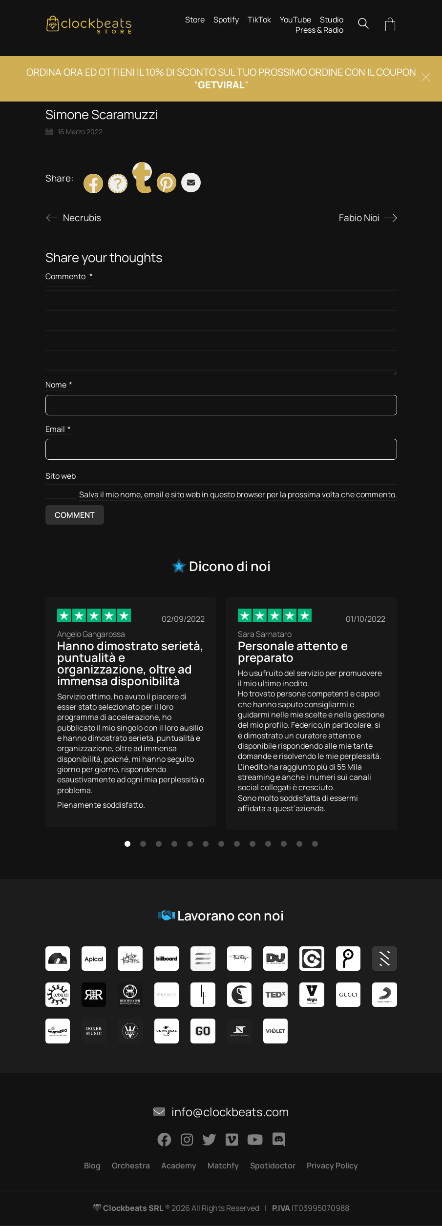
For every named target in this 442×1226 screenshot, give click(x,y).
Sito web (60, 475)
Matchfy (223, 1166)
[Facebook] (93, 183)
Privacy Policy (332, 1166)
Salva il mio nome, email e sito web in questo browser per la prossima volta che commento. (238, 495)
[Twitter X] (117, 183)
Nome (58, 385)
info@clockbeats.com (221, 1112)
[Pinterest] (166, 182)
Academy (178, 1166)
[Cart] (390, 25)
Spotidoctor (272, 1166)
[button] (127, 844)
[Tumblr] (142, 172)
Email (58, 429)
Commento (69, 276)
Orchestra (131, 1166)
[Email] (191, 182)
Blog (92, 1166)
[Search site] (363, 24)
